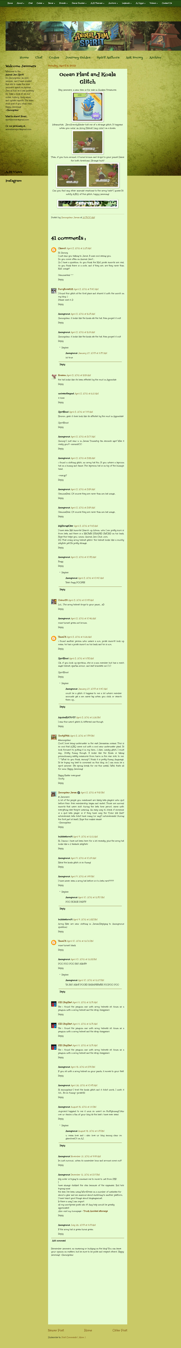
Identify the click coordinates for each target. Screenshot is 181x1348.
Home (10, 3)
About (20, 3)
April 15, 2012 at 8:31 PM (83, 1067)
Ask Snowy (134, 58)
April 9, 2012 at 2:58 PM (85, 919)
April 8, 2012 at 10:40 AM (91, 578)
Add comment (59, 1240)
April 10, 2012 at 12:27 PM (91, 980)
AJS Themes (97, 3)
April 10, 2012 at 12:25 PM (84, 959)
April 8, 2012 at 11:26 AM (79, 637)
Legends (127, 3)
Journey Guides (77, 58)
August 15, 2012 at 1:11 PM (83, 1107)
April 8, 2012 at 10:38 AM (83, 557)
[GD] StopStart (65, 1002)
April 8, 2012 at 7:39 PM (82, 735)
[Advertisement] (90, 13)
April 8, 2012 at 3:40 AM (86, 289)
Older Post (120, 1330)
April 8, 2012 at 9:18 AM (86, 526)
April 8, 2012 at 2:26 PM (88, 717)
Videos (154, 3)
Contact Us (167, 3)
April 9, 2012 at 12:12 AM (85, 836)
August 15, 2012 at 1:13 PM (91, 1131)
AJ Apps (141, 3)
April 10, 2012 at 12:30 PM (91, 897)
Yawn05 (62, 637)
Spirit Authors (108, 58)
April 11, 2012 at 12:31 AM (85, 1002)
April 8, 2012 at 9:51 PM (92, 792)
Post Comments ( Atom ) (74, 1337)
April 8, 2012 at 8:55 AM (83, 458)
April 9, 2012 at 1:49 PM (82, 876)
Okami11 (62, 248)
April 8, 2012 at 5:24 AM (83, 332)
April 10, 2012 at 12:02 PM (80, 941)
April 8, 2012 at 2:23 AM (79, 248)
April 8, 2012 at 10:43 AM (81, 600)
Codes (40, 3)
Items (51, 3)
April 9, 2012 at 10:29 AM (83, 858)
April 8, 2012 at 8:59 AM (83, 489)
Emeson (62, 375)
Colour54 (63, 600)
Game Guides (79, 3)
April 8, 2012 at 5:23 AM (83, 314)
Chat (30, 3)
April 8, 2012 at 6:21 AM (86, 393)
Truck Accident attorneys (96, 1211)
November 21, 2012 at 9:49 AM (86, 1156)
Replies (65, 347)
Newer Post (56, 1330)
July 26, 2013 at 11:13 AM (83, 1225)
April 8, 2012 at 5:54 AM (79, 375)
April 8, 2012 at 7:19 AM (81, 412)
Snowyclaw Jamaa (67, 792)
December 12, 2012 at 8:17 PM (85, 1174)
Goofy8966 (63, 735)
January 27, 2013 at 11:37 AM (92, 353)
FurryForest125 (65, 289)
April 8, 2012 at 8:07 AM (83, 436)
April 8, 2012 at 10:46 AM (83, 618)
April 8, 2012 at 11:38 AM (81, 658)
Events (63, 3)
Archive (113, 3)
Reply (60, 279)
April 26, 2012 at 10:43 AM (84, 1085)
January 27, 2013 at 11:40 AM (92, 689)
